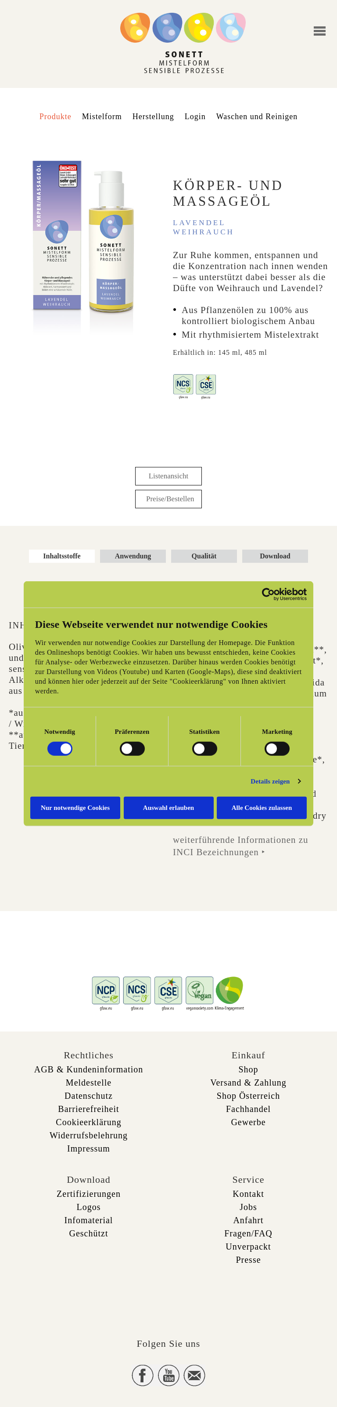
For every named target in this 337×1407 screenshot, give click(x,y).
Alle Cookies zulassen (262, 807)
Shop (248, 1069)
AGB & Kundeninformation (88, 1069)
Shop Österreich (248, 1096)
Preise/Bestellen (170, 499)
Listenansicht (169, 476)
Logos (89, 1207)
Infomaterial (89, 1220)
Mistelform (102, 116)
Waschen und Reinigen (257, 116)
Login (195, 116)
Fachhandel (248, 1109)
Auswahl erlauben (168, 807)
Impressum (88, 1148)
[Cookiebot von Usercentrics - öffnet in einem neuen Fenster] (268, 594)
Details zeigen (270, 781)
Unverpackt (248, 1246)
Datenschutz (89, 1096)
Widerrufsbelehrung (89, 1135)
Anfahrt (248, 1220)
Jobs (248, 1207)
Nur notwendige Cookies (75, 807)
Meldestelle (88, 1082)
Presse (248, 1260)
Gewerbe (248, 1122)
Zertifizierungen (89, 1194)
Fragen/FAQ (248, 1233)
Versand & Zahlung (248, 1082)
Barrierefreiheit (88, 1109)
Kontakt (248, 1194)
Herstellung (153, 116)
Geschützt (88, 1233)
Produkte (55, 116)
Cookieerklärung (88, 1122)
